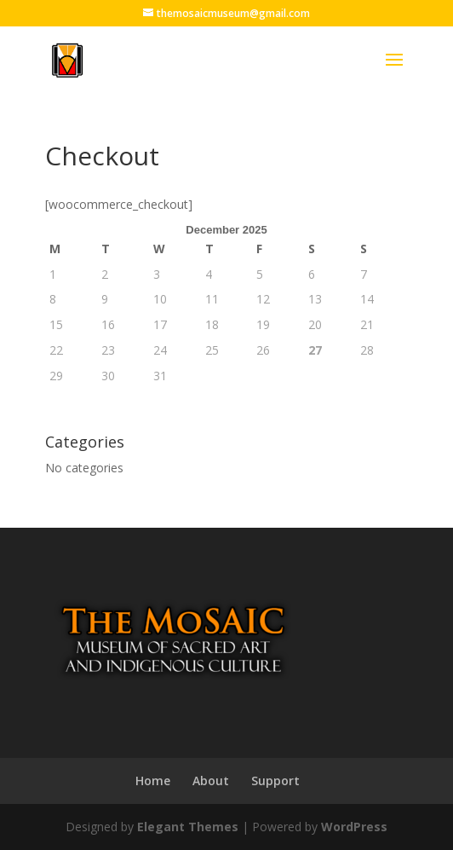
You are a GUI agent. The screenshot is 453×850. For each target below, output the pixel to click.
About (210, 780)
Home (152, 780)
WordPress (354, 826)
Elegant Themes (187, 826)
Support (275, 780)
